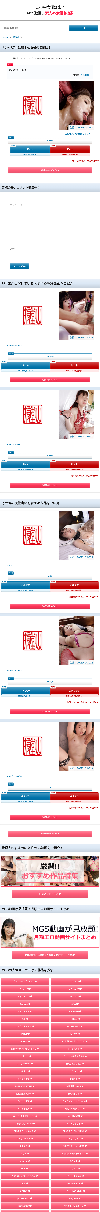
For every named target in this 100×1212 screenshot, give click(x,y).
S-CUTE (25, 1067)
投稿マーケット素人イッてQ (25, 1075)
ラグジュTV (75, 1008)
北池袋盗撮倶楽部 (25, 1125)
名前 (12, 251)
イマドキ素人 (24, 1142)
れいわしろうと (75, 1158)
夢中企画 (25, 1183)
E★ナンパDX (24, 1133)
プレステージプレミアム (25, 1000)
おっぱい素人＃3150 (25, 1158)
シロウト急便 (74, 1075)
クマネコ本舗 (24, 1108)
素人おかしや (74, 1125)
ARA (75, 1025)
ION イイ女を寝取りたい (25, 1150)
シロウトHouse (25, 1092)
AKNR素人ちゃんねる (25, 1166)
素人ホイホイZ (75, 1050)
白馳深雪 (25, 595)
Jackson (25, 1025)
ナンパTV (25, 1008)
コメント (16, 207)
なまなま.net (25, 1033)
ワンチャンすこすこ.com (75, 1133)
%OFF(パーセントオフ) (75, 1183)
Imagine (25, 1200)
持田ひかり (25, 703)
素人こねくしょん (75, 1092)
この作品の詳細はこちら (77, 134)
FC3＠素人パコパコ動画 (75, 1166)
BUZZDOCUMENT (25, 1117)
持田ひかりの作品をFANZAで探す (82, 715)
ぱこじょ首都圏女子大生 (75, 1083)
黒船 (25, 1042)
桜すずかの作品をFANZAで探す (83, 824)
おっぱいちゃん (75, 1175)
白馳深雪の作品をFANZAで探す (83, 607)
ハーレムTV (75, 1017)
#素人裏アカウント (75, 1142)
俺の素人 (75, 1058)
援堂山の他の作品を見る (50, 172)
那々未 (30, 150)
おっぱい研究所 (25, 1175)
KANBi (25, 1058)
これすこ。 (25, 1083)
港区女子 (75, 1108)
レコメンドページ (50, 911)
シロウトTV (75, 1000)
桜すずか (25, 811)
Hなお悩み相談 (75, 1150)
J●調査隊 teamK (75, 1117)
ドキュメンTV (25, 1017)
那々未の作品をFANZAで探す (85, 163)
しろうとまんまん (25, 1050)
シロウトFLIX (75, 1100)
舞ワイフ (75, 1200)
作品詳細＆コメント (50, 385)
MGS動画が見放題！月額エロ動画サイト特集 (50, 973)
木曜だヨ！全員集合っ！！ (75, 1191)
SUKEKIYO (75, 1033)
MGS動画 (85, 75)
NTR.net (75, 1042)
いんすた (25, 1100)
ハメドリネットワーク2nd (75, 1067)
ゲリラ (25, 1191)
